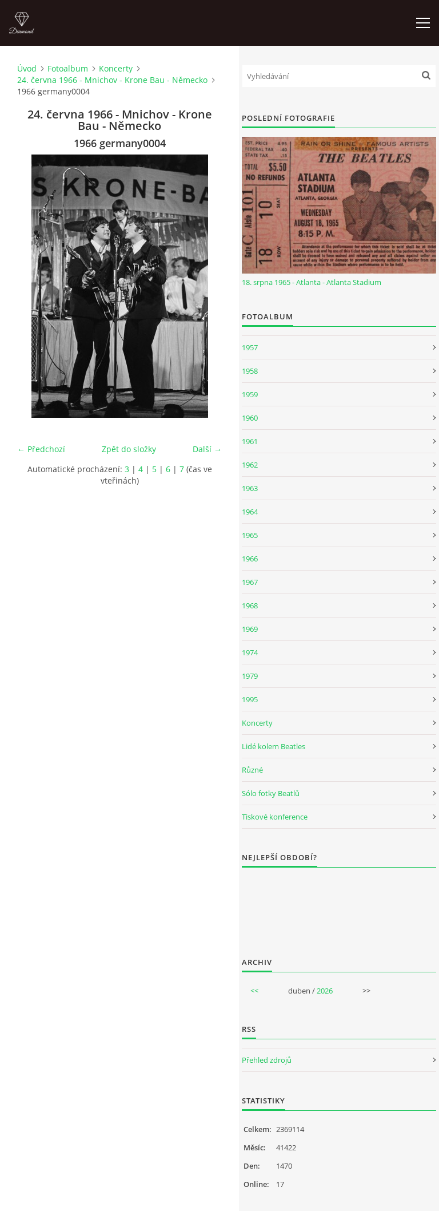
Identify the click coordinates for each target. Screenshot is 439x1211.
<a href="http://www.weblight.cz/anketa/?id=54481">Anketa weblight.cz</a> (339, 904)
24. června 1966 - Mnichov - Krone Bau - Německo (112, 79)
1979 (250, 676)
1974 (250, 652)
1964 (250, 511)
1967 (250, 582)
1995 (250, 699)
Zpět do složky (129, 449)
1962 (250, 465)
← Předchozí (41, 449)
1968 (250, 605)
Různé (252, 770)
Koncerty (116, 68)
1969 (250, 629)
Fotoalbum (67, 68)
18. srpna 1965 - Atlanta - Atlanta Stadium (311, 282)
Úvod (27, 68)
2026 (325, 991)
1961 (250, 441)
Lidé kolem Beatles (273, 746)
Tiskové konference (275, 817)
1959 (250, 394)
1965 (250, 535)
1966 (250, 558)
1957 (250, 347)
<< (254, 991)
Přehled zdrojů (267, 1060)
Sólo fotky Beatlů (271, 793)
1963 (250, 488)
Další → (207, 449)
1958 (250, 371)
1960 (250, 418)
